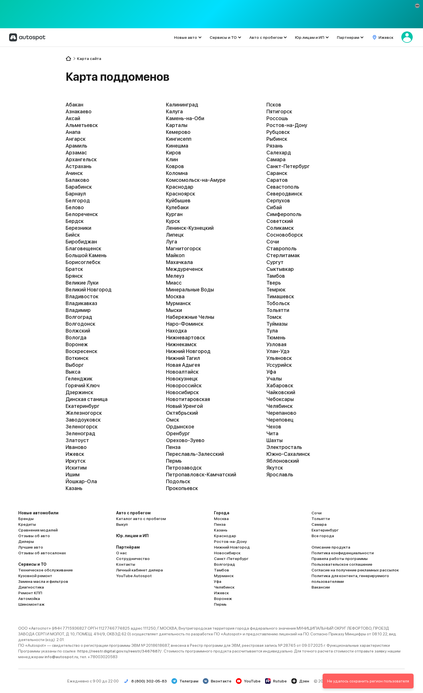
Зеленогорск (82, 427)
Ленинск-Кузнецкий (190, 228)
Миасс (174, 283)
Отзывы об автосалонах (42, 553)
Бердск (75, 221)
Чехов (273, 427)
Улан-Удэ (278, 351)
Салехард (278, 153)
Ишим (73, 475)
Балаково (77, 180)
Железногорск (84, 413)
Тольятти (277, 310)
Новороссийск (184, 385)
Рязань (274, 146)
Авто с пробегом (265, 37)
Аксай (73, 118)
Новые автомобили (38, 513)
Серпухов (278, 201)
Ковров (175, 166)
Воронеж (77, 344)
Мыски (174, 310)
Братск (74, 269)
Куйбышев (178, 201)
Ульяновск (279, 358)
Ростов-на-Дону (286, 125)
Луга (171, 242)
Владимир (78, 310)
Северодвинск (284, 194)
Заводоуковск (83, 420)
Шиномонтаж (31, 604)
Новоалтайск (182, 372)
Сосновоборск (284, 235)
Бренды (26, 518)
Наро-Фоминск (184, 324)
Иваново (76, 447)
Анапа (73, 132)
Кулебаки (177, 207)
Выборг (75, 365)
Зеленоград (80, 433)
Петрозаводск (184, 468)
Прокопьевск (182, 488)
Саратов (277, 180)
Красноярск (180, 194)
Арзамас (76, 153)
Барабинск (79, 187)
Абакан (74, 105)
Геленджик (79, 379)
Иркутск (76, 461)
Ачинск (74, 173)
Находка (176, 331)
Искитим (76, 468)
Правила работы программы (339, 558)
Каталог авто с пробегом (141, 518)
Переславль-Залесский (195, 454)
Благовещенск (83, 248)
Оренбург (178, 433)
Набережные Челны (190, 317)
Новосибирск (182, 392)
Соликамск (280, 228)
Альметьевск (82, 125)
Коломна (177, 173)
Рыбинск (276, 139)
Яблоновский (282, 461)
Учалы (274, 379)
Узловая (276, 344)
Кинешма (177, 146)
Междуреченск (184, 269)
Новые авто (185, 37)
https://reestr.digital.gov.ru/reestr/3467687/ (119, 651)
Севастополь (282, 187)
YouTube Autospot (134, 575)
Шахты (274, 440)
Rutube (276, 681)
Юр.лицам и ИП (309, 37)
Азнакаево (79, 111)
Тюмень (276, 338)
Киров (173, 153)
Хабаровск (279, 385)
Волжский (78, 331)
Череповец (280, 420)
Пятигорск (279, 111)
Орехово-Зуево (185, 440)
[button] (417, 5)
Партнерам (348, 37)
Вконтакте (217, 681)
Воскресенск (81, 351)
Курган (174, 214)
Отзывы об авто (34, 535)
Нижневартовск (185, 338)
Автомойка (29, 598)
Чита (272, 433)
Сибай (274, 207)
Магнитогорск (183, 248)
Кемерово (178, 132)
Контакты (125, 564)
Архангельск (81, 159)
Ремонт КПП (30, 593)
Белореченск (82, 214)
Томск (274, 317)
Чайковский (280, 392)
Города (221, 513)
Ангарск (76, 139)
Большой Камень (86, 255)
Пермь (174, 461)
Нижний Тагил (183, 358)
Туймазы (277, 324)
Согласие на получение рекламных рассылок (355, 570)
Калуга (174, 111)
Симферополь (283, 214)
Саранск (276, 173)
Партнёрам (128, 547)
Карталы (176, 125)
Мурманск (178, 303)
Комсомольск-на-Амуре (196, 180)
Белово (75, 207)
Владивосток (82, 296)
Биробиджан (81, 242)
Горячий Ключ (83, 385)
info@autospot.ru (61, 656)
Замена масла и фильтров (43, 581)
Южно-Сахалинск (288, 454)
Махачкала (179, 262)
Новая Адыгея (183, 365)
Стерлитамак (283, 255)
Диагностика (31, 587)
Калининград (182, 105)
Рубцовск (278, 132)
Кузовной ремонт (35, 575)
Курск (173, 221)
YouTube (248, 681)
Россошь (277, 118)
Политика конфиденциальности (342, 553)
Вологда (76, 338)
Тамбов (275, 276)
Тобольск (278, 303)
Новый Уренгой (184, 406)
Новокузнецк (182, 379)
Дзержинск (79, 392)
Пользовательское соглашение (341, 564)
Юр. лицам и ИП (132, 535)
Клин (172, 159)
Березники (78, 228)
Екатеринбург (83, 406)
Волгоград (79, 317)
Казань (74, 488)
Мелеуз (175, 276)
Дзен (300, 681)
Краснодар (179, 187)
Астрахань (79, 166)
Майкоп (175, 255)
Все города (322, 535)
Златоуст (77, 440)
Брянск (74, 276)
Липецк (175, 235)
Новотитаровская (188, 399)
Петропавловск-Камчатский (201, 475)
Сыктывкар (280, 269)
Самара (276, 159)
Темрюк (276, 290)
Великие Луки (82, 283)
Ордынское (180, 427)
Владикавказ (81, 303)
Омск (172, 420)
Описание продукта (330, 547)
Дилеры (26, 541)
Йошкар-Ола (81, 481)
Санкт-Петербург (288, 166)
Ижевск (75, 454)
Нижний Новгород (188, 351)
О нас (121, 553)
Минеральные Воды (190, 290)
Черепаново (281, 413)
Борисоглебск (83, 262)
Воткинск (77, 358)
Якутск (274, 468)
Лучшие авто (30, 547)
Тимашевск (280, 296)
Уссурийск (279, 365)
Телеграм (184, 681)
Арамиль (76, 146)
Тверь (273, 283)
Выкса (73, 372)
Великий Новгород (89, 290)
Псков (273, 105)
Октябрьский (182, 413)
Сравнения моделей (38, 530)
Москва (175, 296)
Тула (272, 331)
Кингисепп (178, 139)
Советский (279, 221)
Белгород (78, 201)
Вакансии (320, 587)
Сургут (275, 262)
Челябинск (279, 406)
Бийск (73, 235)
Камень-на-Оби (185, 118)
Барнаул (76, 194)
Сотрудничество (133, 558)
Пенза (173, 447)
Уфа (271, 372)
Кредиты (27, 524)
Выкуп (122, 524)
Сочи (272, 242)
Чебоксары (280, 399)
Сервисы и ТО (223, 37)
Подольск (178, 481)
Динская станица (87, 399)
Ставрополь (281, 248)
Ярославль (279, 475)
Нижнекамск (181, 344)
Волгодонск (80, 324)
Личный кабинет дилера (139, 570)
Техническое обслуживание (45, 570)
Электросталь (284, 447)
